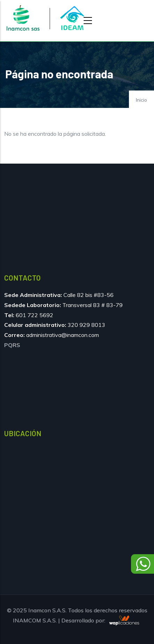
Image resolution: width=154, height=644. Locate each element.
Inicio (141, 100)
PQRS (12, 344)
